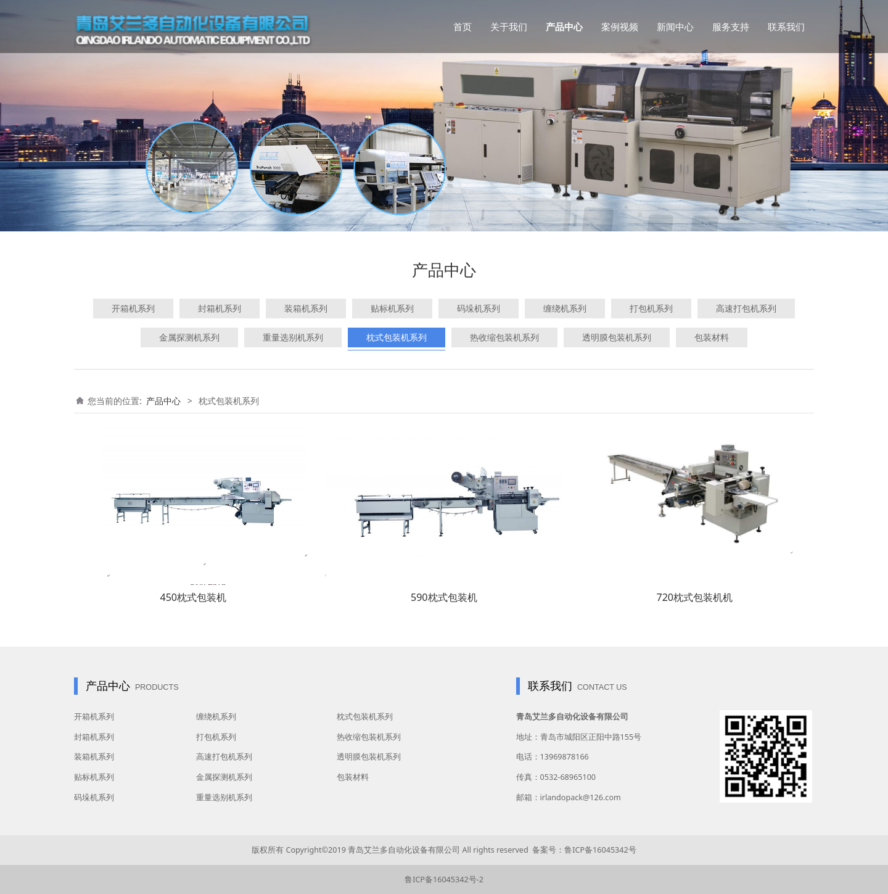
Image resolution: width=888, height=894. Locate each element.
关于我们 (508, 26)
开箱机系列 (133, 308)
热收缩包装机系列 (504, 337)
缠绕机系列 (564, 308)
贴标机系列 (392, 308)
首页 (462, 26)
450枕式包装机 (193, 597)
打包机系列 (651, 308)
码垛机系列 (478, 308)
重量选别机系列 (293, 337)
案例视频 (619, 26)
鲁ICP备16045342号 (600, 850)
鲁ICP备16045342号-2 (444, 879)
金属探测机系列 (189, 337)
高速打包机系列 (746, 308)
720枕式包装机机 (694, 597)
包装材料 (711, 337)
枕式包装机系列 (396, 337)
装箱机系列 (305, 308)
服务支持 (730, 26)
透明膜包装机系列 (616, 337)
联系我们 (786, 26)
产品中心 (564, 26)
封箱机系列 (219, 308)
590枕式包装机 (444, 597)
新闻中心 (675, 26)
